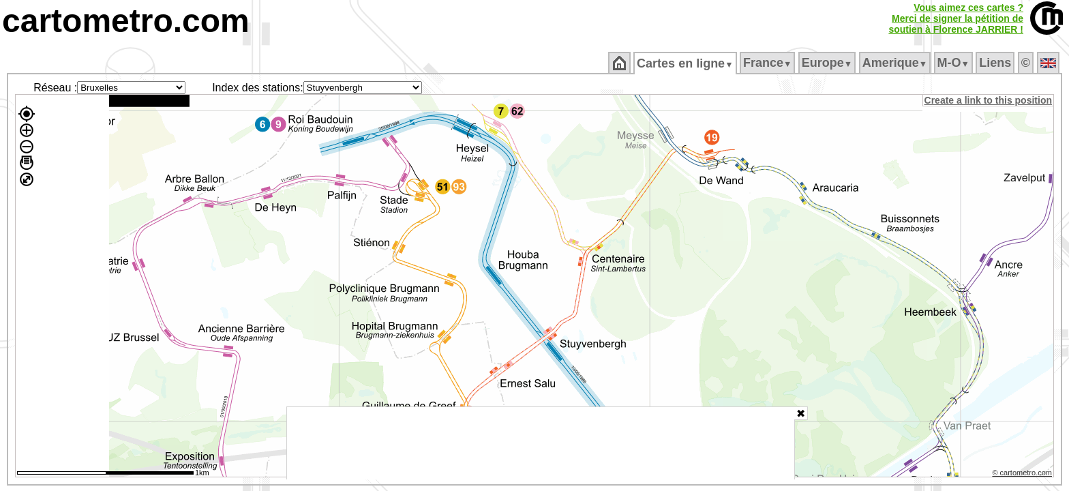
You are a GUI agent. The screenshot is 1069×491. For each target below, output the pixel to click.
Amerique (895, 63)
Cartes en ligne (686, 63)
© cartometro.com (1023, 475)
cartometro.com (126, 21)
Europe (827, 63)
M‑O (954, 63)
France (768, 63)
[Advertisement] (540, 443)
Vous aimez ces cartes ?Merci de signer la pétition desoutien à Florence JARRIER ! (955, 18)
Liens (996, 63)
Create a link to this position (989, 100)
